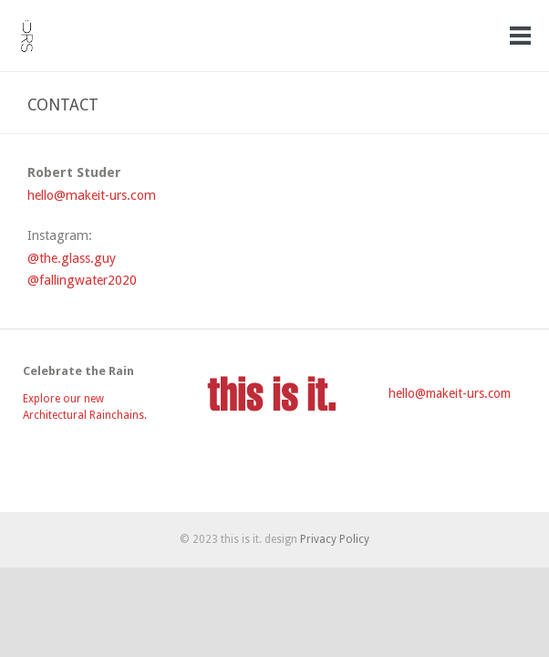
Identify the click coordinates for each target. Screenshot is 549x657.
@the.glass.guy (71, 258)
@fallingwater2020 (82, 280)
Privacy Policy (334, 539)
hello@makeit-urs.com (91, 195)
